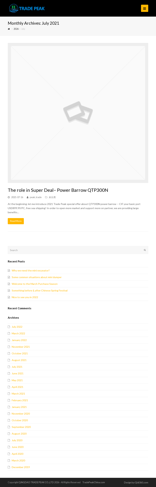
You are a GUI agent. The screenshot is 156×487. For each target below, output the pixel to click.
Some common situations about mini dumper (37, 277)
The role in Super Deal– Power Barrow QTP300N (58, 190)
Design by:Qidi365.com (136, 482)
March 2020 (18, 460)
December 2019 (21, 467)
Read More (15, 221)
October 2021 (20, 353)
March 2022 (18, 333)
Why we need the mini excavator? (31, 270)
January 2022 (19, 340)
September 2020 (21, 426)
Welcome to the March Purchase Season (35, 283)
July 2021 (17, 366)
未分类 (52, 197)
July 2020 (17, 440)
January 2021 (19, 406)
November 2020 (21, 413)
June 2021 (17, 373)
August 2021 (19, 360)
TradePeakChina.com (93, 482)
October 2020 (20, 420)
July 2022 (17, 326)
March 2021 (18, 393)
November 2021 (21, 346)
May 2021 (17, 380)
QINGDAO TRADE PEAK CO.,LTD (36, 482)
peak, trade (36, 197)
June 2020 (17, 446)
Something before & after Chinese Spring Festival (40, 290)
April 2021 (17, 386)
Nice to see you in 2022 (25, 297)
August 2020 (19, 433)
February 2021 (20, 400)
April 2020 (17, 453)
